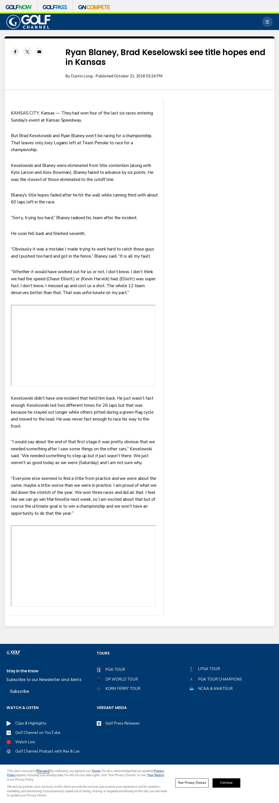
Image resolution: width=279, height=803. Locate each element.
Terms (95, 771)
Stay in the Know (22, 671)
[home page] (28, 22)
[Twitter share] (27, 51)
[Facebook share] (15, 51)
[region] (139, 784)
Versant (43, 771)
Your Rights (155, 775)
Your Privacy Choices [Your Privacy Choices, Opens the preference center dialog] (192, 783)
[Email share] (39, 51)
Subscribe (19, 691)
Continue (226, 783)
